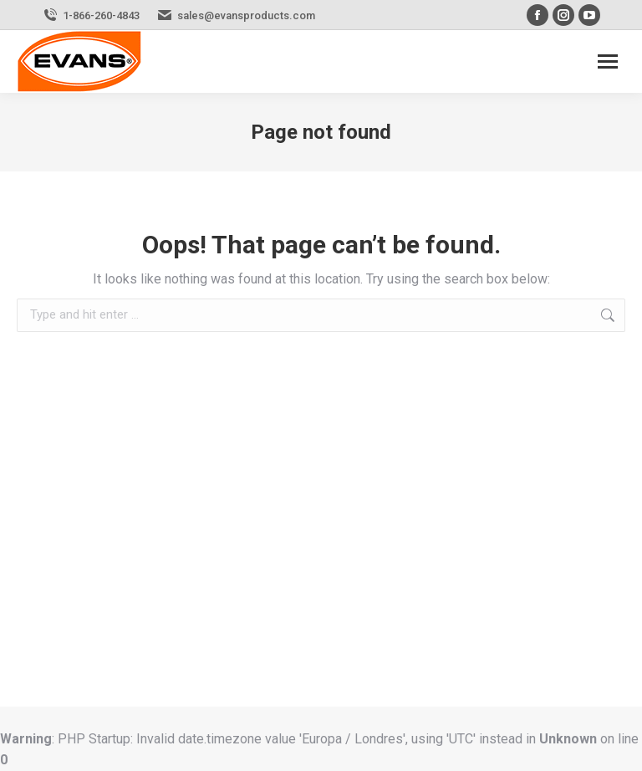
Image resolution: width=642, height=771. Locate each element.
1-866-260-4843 (101, 15)
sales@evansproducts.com (246, 15)
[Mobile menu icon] (607, 61)
